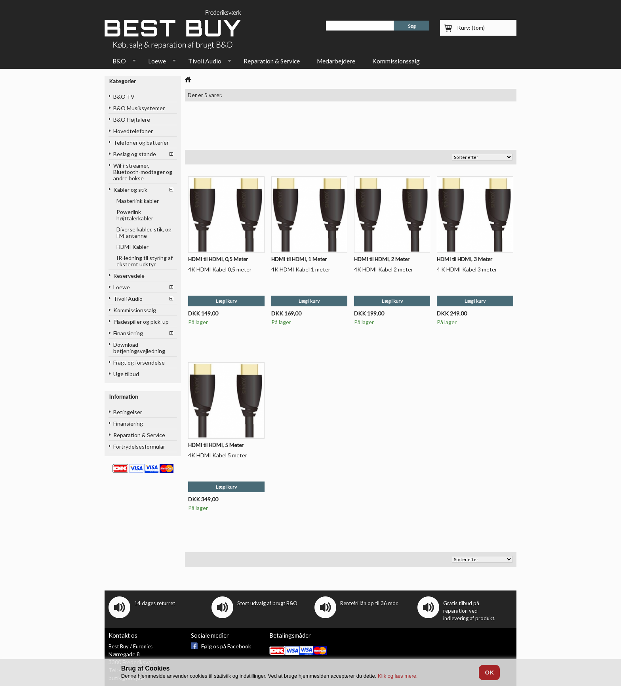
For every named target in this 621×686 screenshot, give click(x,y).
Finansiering (128, 333)
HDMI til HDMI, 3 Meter (464, 259)
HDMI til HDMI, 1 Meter (299, 259)
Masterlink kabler (137, 200)
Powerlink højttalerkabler (134, 215)
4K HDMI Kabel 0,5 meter (219, 269)
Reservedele (129, 275)
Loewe (158, 62)
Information (123, 396)
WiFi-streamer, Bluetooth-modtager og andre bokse (142, 172)
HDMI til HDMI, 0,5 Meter (218, 259)
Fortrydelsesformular (139, 446)
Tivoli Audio (205, 62)
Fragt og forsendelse (139, 362)
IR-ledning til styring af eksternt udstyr (144, 261)
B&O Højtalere (131, 119)
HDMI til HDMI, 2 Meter (382, 259)
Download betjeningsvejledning (139, 347)
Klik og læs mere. (397, 676)
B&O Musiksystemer (139, 108)
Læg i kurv (226, 301)
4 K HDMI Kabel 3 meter (467, 269)
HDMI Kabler (132, 246)
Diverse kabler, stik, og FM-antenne (143, 232)
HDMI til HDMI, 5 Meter (216, 445)
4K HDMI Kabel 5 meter (217, 455)
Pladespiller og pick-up (141, 321)
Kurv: (471, 27)
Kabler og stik (130, 189)
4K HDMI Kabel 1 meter (300, 269)
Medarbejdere (336, 61)
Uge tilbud (126, 374)
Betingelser (127, 412)
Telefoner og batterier (141, 142)
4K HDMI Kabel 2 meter (383, 269)
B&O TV (124, 96)
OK (489, 672)
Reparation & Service (272, 61)
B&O (120, 62)
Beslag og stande (134, 154)
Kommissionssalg (396, 61)
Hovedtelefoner (133, 131)
